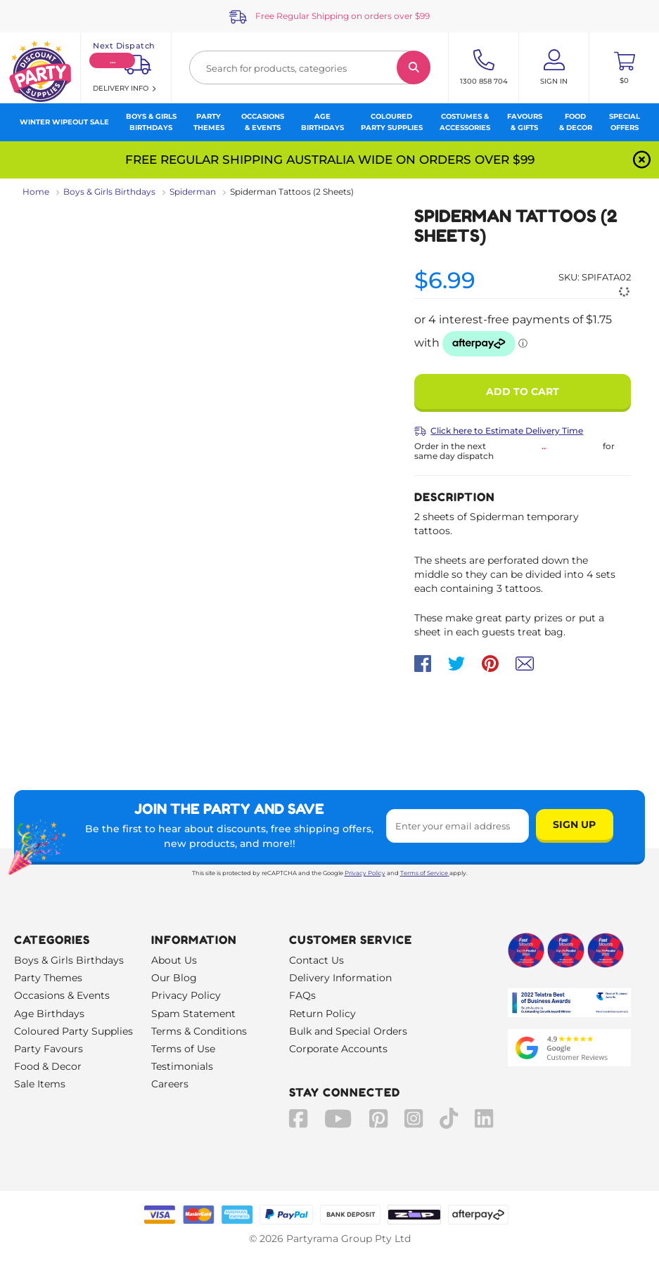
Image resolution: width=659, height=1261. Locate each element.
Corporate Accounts (338, 1048)
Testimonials (182, 1066)
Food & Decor (48, 1066)
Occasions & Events (62, 995)
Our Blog (174, 977)
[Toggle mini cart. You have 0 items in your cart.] (624, 67)
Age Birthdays (49, 1013)
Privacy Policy (365, 873)
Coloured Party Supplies (73, 1031)
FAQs (302, 995)
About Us (174, 960)
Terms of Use (183, 1048)
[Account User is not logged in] (554, 67)
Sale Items (39, 1084)
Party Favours (48, 1048)
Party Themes (48, 977)
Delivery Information (340, 977)
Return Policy (322, 1013)
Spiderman (192, 191)
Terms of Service (424, 873)
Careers (169, 1084)
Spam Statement (193, 1013)
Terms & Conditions (199, 1031)
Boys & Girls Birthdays (109, 191)
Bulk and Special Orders (348, 1031)
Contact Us (316, 960)
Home (36, 191)
